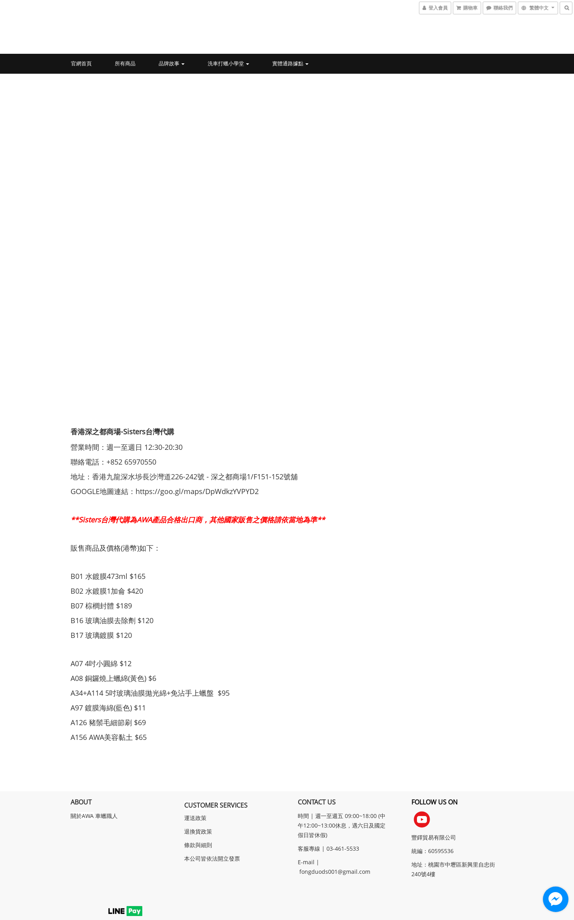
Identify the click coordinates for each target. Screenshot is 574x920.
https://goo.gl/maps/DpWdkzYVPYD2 (198, 489)
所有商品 (125, 63)
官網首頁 (81, 63)
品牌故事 (172, 63)
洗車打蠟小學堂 (228, 63)
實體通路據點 (290, 63)
